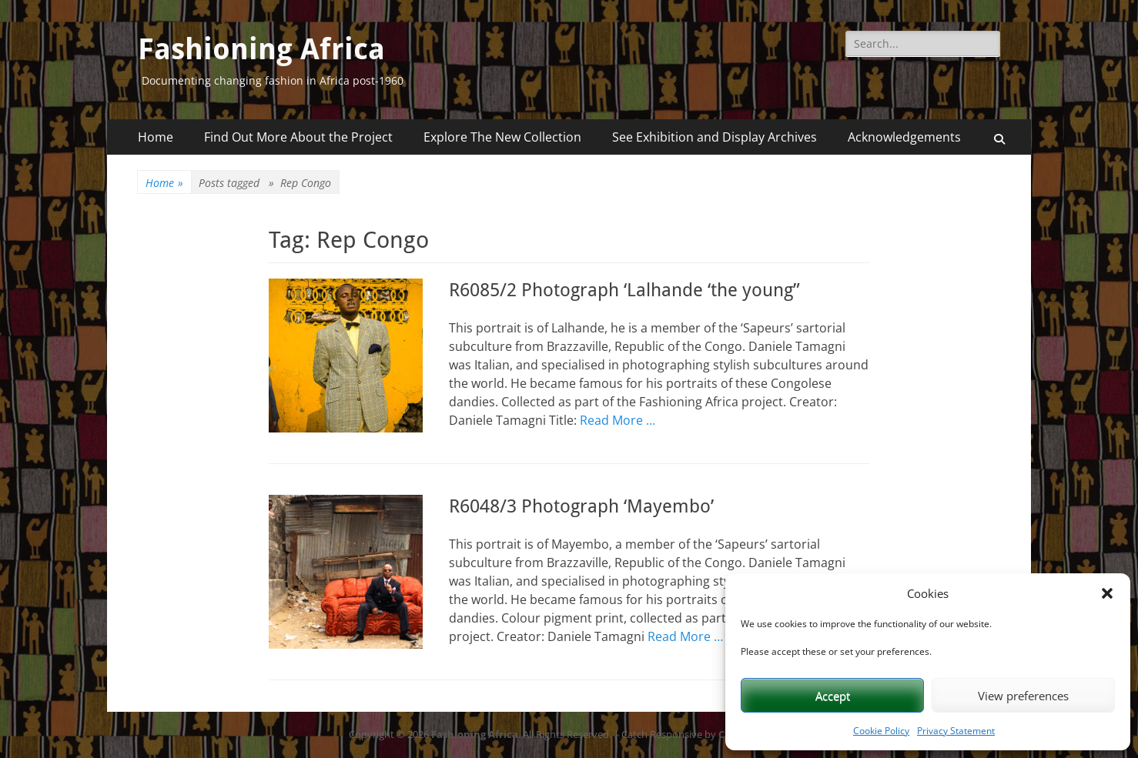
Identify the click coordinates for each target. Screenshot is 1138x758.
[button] (1107, 593)
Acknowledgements (904, 137)
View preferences (1023, 695)
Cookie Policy (881, 730)
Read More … (617, 420)
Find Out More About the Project (298, 137)
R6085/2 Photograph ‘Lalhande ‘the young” (624, 290)
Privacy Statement (956, 730)
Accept (832, 695)
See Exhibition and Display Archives (714, 137)
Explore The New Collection (502, 137)
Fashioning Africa (261, 49)
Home (155, 137)
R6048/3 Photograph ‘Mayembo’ (581, 506)
